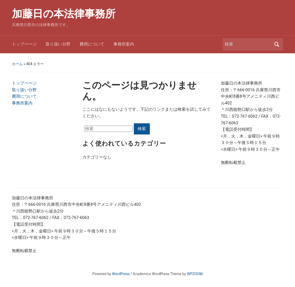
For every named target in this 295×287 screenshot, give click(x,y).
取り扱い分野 (58, 44)
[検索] (248, 44)
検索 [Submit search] (277, 44)
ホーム (17, 64)
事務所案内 (123, 44)
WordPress (121, 274)
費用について (92, 44)
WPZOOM (195, 274)
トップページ (24, 44)
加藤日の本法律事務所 (63, 14)
